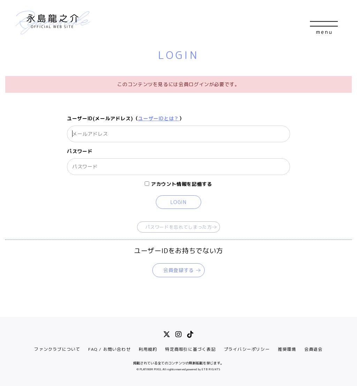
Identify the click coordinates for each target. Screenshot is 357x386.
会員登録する (178, 270)
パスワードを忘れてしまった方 (178, 227)
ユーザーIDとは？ (158, 118)
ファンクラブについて (57, 349)
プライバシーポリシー (247, 349)
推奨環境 (287, 349)
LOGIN (178, 202)
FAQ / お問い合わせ (109, 349)
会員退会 (313, 349)
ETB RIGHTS (211, 369)
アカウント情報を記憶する (178, 184)
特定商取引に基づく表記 (190, 349)
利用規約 (148, 349)
